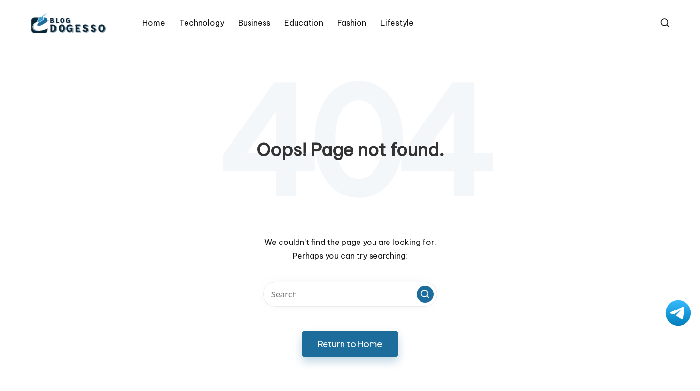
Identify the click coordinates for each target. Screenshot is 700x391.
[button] (425, 294)
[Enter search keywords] (350, 294)
